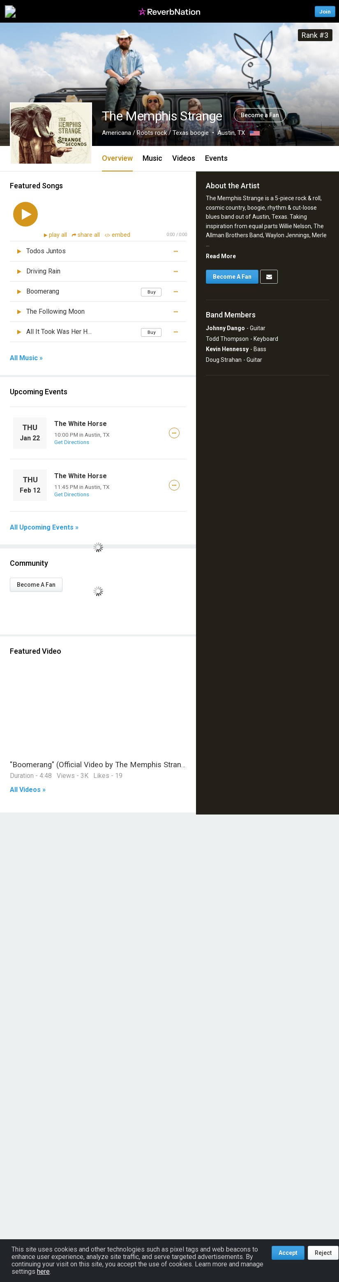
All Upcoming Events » (44, 527)
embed (117, 234)
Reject (323, 1253)
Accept (288, 1253)
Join (325, 11)
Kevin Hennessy (227, 349)
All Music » (26, 358)
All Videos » (28, 790)
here (43, 1271)
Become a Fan (260, 115)
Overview (117, 158)
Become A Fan (36, 584)
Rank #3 (315, 35)
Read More (221, 256)
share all (86, 234)
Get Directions (71, 442)
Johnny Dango (225, 328)
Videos (183, 158)
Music (152, 158)
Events (216, 158)
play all (59, 234)
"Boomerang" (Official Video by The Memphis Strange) (101, 764)
